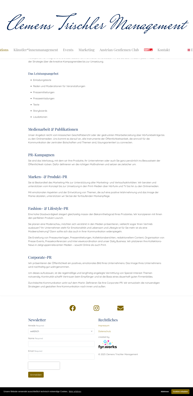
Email (31, 351)
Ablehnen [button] (165, 392)
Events (68, 44)
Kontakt (164, 44)
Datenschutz (104, 331)
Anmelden (36, 374)
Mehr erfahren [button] (75, 391)
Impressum (103, 325)
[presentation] (44, 365)
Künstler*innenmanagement (36, 44)
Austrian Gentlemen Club (119, 44)
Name (31, 338)
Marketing (87, 44)
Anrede (31, 325)
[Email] (120, 308)
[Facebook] (72, 308)
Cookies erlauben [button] (180, 392)
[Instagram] (96, 308)
